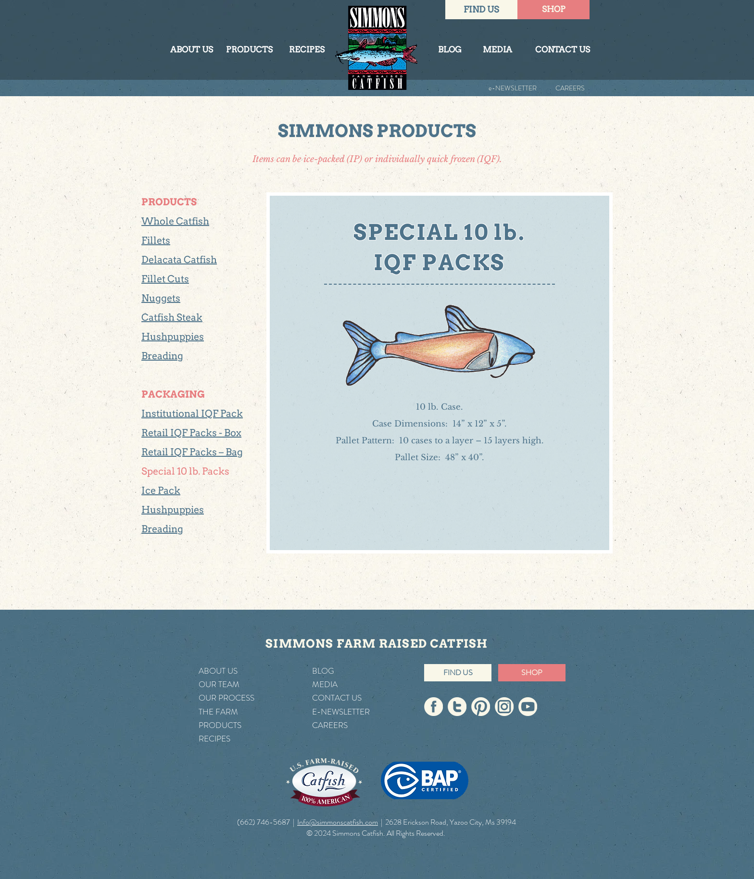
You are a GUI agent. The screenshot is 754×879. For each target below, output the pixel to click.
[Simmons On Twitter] (457, 706)
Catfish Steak (171, 317)
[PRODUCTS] (249, 50)
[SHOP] (553, 9)
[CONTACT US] (562, 50)
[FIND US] (481, 9)
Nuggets (160, 298)
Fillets (155, 240)
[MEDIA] (497, 50)
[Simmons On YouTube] (527, 706)
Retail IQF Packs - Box (191, 433)
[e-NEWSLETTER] (503, 88)
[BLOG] (450, 50)
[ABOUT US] (191, 50)
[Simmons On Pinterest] (480, 706)
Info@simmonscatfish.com (337, 822)
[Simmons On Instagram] (504, 706)
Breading (162, 356)
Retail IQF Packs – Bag (192, 452)
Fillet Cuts (165, 279)
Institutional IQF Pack (192, 413)
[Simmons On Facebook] (433, 706)
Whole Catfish (175, 221)
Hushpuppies (172, 336)
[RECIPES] (307, 50)
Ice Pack (160, 490)
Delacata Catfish (179, 259)
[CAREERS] (561, 88)
